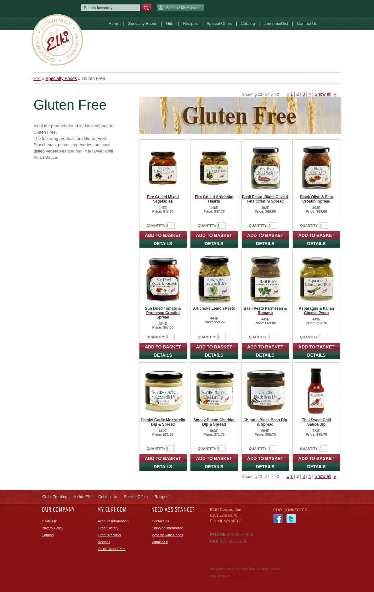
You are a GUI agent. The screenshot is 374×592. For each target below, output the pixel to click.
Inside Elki (83, 497)
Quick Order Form (112, 549)
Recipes (190, 23)
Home (114, 23)
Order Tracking (54, 497)
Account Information (113, 521)
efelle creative (239, 576)
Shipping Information (168, 528)
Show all (322, 94)
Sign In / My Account (179, 8)
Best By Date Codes (167, 535)
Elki (37, 78)
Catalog (248, 23)
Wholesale (160, 542)
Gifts (170, 23)
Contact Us (307, 23)
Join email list (276, 23)
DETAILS (163, 243)
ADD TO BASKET (163, 235)
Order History (108, 528)
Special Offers (219, 23)
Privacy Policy (52, 528)
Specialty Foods (142, 23)
